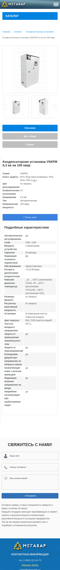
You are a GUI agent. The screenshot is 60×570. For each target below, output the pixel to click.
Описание (30, 128)
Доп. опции (30, 136)
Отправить (30, 495)
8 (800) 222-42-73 (32, 560)
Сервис (30, 144)
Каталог (12, 16)
